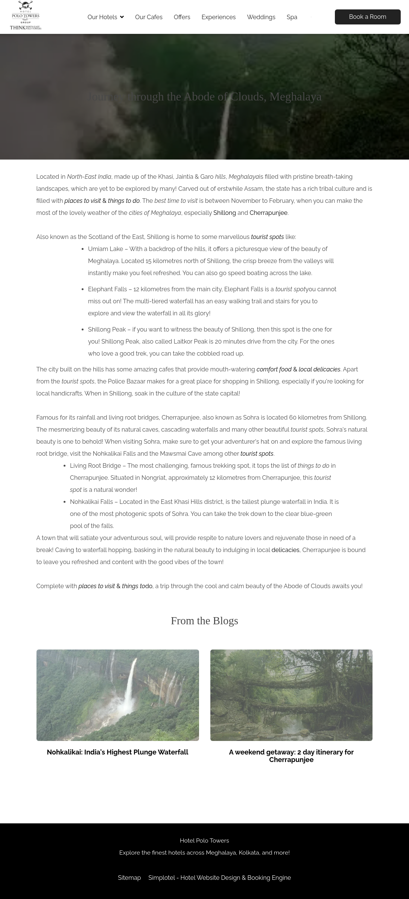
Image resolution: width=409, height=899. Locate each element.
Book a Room (367, 16)
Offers (182, 17)
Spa (292, 17)
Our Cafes (149, 17)
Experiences (219, 17)
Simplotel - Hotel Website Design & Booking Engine (220, 877)
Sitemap (129, 877)
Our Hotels (106, 17)
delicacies (286, 550)
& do (115, 586)
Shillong (224, 212)
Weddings (261, 17)
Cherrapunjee (268, 212)
